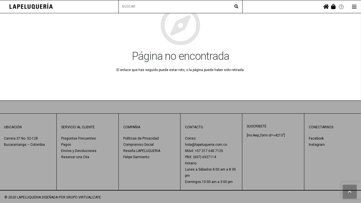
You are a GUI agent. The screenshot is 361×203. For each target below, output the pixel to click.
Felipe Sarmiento (136, 157)
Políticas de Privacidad (141, 138)
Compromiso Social (138, 145)
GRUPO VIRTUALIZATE (83, 197)
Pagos (66, 145)
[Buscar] (236, 7)
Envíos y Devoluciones (78, 151)
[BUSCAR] (180, 6)
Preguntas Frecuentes (78, 138)
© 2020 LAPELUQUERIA (23, 197)
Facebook (316, 138)
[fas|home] (326, 7)
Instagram (317, 145)
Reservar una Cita (75, 157)
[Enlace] (31, 7)
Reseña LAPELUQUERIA (141, 151)
